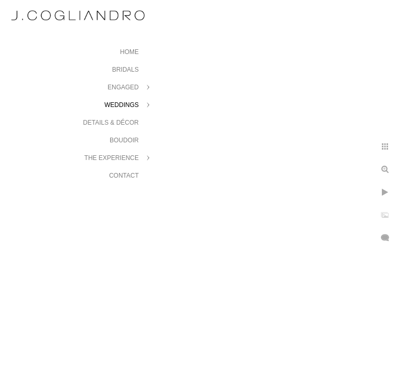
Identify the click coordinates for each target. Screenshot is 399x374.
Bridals (125, 69)
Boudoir (124, 140)
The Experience (111, 158)
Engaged (123, 87)
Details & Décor (111, 122)
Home (129, 52)
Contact (124, 175)
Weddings (121, 105)
